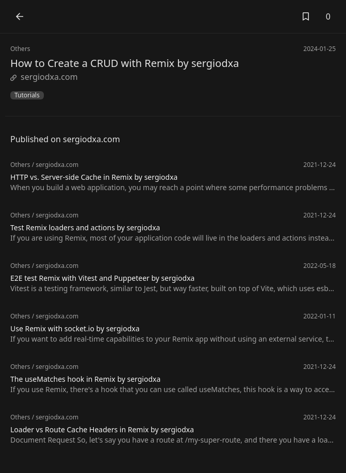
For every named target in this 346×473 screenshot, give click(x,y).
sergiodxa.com (44, 76)
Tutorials (27, 95)
